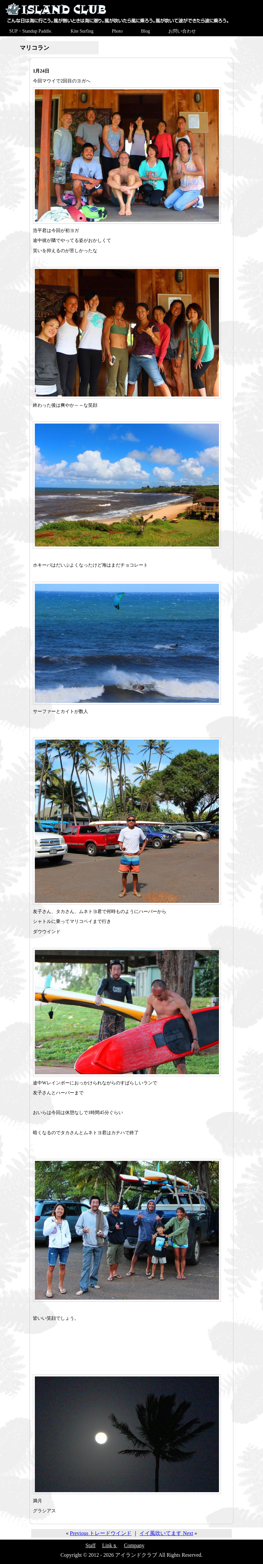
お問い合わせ (182, 31)
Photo (117, 31)
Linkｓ (109, 1545)
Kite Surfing (82, 31)
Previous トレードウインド (101, 1533)
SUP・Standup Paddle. (30, 31)
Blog (145, 31)
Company (134, 1545)
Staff (90, 1545)
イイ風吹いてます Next (166, 1533)
